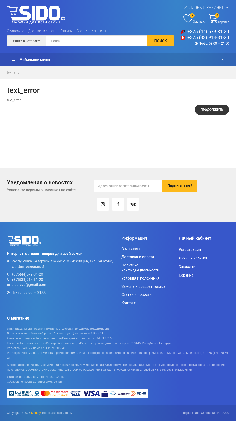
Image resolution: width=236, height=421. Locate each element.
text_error (14, 72)
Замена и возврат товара (143, 286)
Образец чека (16, 381)
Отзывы (67, 31)
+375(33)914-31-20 (27, 279)
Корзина (186, 275)
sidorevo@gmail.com (29, 285)
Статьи (82, 31)
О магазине (15, 31)
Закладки (187, 267)
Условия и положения (140, 278)
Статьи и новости (136, 294)
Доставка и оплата (42, 31)
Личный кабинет (206, 8)
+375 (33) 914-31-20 (208, 37)
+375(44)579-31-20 (27, 274)
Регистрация (190, 249)
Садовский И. (210, 413)
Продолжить (212, 110)
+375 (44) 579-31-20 (208, 31)
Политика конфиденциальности (140, 267)
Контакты (98, 31)
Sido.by (36, 413)
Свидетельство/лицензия (45, 381)
